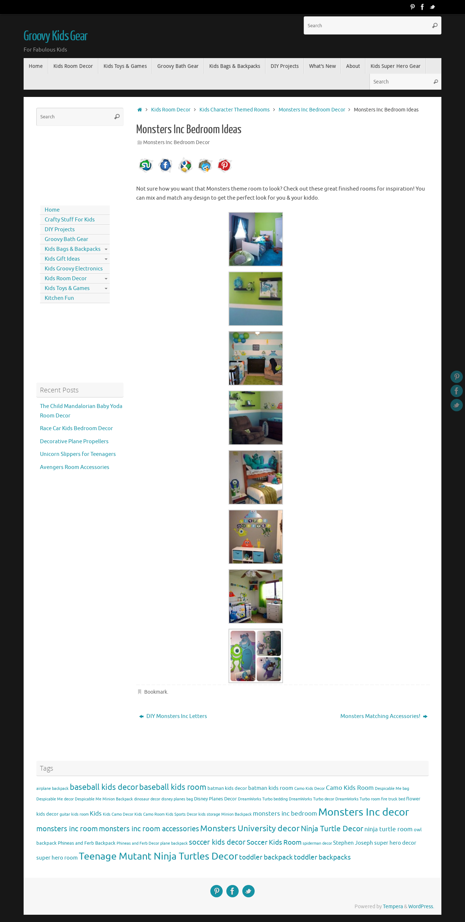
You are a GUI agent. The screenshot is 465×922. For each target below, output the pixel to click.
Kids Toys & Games (67, 288)
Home (52, 210)
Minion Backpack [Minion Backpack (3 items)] (236, 814)
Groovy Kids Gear (56, 36)
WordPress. (421, 906)
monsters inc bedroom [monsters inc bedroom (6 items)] (285, 813)
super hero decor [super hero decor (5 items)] (395, 842)
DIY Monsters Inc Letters (173, 716)
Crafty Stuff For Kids (70, 219)
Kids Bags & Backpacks (73, 249)
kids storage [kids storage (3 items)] (209, 814)
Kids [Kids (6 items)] (96, 813)
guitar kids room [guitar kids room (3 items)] (74, 814)
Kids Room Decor (170, 110)
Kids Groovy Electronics (74, 268)
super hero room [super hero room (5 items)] (57, 857)
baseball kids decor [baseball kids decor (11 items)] (104, 787)
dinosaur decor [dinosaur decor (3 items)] (147, 799)
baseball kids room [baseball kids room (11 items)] (172, 787)
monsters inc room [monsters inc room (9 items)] (67, 828)
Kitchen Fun (59, 298)
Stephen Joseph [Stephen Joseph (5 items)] (353, 842)
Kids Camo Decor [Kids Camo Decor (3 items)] (118, 814)
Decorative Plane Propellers (74, 441)
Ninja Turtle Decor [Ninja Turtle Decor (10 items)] (332, 829)
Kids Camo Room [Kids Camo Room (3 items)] (149, 814)
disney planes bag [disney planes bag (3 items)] (177, 799)
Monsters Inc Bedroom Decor (312, 110)
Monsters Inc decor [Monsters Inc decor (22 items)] (363, 812)
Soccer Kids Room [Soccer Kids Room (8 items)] (274, 842)
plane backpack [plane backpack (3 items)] (174, 843)
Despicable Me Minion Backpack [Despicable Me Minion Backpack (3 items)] (104, 799)
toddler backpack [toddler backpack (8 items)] (266, 857)
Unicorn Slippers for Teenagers (78, 454)
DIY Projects (60, 229)
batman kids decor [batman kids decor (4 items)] (227, 788)
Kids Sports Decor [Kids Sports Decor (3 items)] (181, 814)
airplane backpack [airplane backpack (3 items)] (52, 788)
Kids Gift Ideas (62, 259)
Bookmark (155, 692)
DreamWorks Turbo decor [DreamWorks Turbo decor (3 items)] (311, 799)
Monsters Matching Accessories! (384, 716)
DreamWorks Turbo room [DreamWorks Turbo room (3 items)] (357, 799)
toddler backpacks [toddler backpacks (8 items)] (322, 857)
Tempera (393, 906)
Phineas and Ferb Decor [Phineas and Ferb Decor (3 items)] (138, 843)
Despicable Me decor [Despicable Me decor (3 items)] (55, 799)
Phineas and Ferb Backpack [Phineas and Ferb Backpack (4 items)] (87, 843)
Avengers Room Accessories (74, 467)
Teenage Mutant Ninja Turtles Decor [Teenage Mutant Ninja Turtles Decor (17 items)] (158, 856)
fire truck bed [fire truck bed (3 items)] (393, 799)
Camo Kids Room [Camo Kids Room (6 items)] (350, 788)
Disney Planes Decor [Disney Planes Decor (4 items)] (215, 799)
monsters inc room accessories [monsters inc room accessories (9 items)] (149, 828)
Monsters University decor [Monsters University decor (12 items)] (250, 828)
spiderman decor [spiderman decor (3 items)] (317, 843)
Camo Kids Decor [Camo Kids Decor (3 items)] (309, 788)
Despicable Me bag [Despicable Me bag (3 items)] (392, 788)
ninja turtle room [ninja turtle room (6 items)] (388, 829)
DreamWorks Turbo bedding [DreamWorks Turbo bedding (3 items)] (263, 799)
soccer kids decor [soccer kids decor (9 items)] (217, 842)
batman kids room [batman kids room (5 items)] (270, 788)
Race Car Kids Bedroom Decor (76, 428)
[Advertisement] (69, 164)
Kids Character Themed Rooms (234, 110)
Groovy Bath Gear (66, 239)
